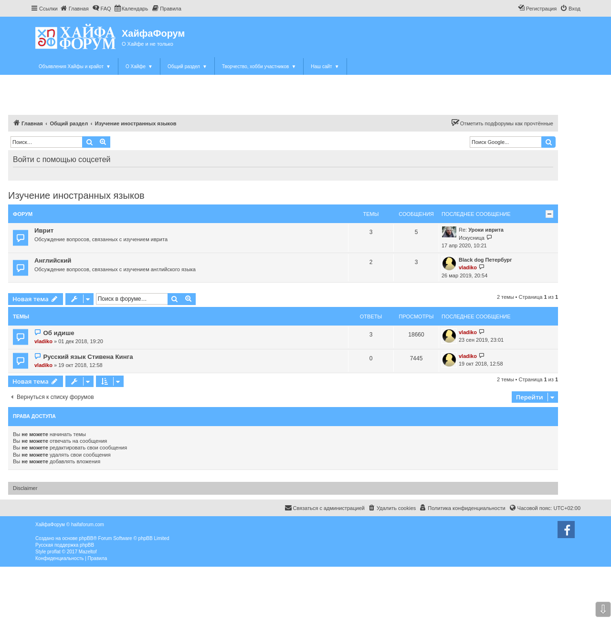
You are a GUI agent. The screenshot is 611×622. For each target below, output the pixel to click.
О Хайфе (139, 66)
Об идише (58, 332)
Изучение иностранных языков (76, 195)
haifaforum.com (87, 524)
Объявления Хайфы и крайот (75, 66)
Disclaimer (25, 488)
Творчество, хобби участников (259, 66)
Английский (52, 260)
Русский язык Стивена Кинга (88, 356)
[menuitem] (74, 8)
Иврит (43, 230)
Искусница (472, 238)
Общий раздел (187, 66)
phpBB (86, 538)
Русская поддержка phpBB (64, 545)
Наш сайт (325, 66)
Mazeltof (88, 551)
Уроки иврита (486, 230)
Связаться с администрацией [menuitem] (324, 507)
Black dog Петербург (485, 260)
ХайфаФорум (153, 33)
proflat (54, 551)
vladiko (468, 267)
